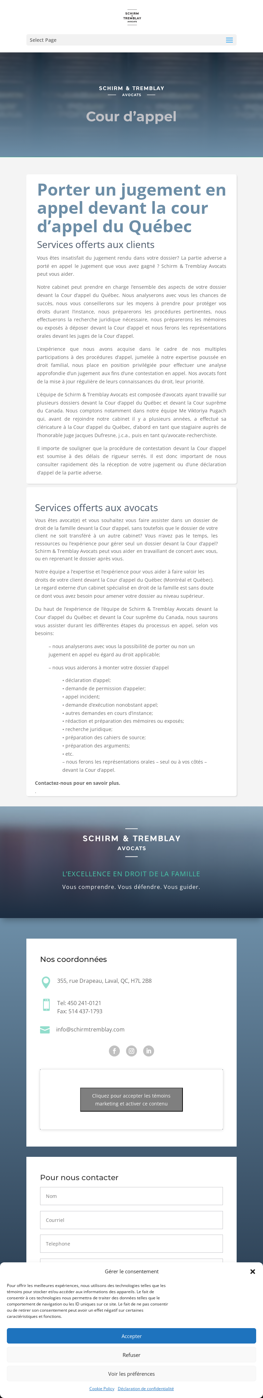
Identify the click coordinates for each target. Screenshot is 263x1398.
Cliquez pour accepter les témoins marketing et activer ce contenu (131, 1099)
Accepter (132, 1336)
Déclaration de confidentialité (146, 1388)
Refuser (131, 1354)
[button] (252, 1271)
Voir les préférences (131, 1373)
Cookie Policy (101, 1388)
